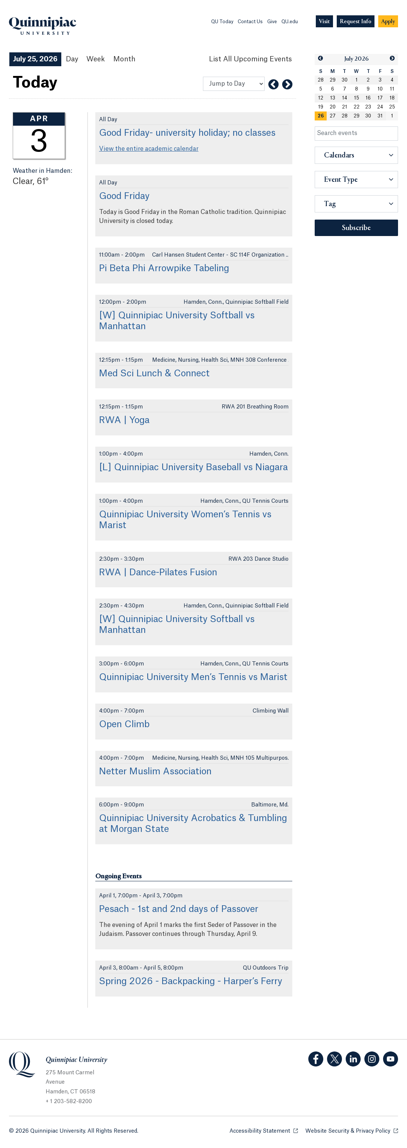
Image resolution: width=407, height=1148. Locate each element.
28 (321, 80)
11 (392, 89)
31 (380, 116)
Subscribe (356, 228)
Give (272, 21)
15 (356, 98)
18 (392, 98)
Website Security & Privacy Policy (351, 1130)
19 (320, 107)
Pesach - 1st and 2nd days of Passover (178, 909)
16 (368, 98)
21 (344, 107)
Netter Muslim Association (155, 771)
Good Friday (124, 196)
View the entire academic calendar (148, 149)
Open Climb (124, 724)
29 (333, 80)
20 (333, 107)
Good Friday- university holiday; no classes (187, 133)
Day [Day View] (72, 59)
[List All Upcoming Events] (250, 59)
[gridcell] (321, 115)
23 (368, 107)
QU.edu (289, 21)
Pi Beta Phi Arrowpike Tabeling (164, 268)
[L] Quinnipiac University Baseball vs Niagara (193, 467)
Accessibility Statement (263, 1130)
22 (357, 107)
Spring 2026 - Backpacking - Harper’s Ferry (190, 981)
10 (380, 89)
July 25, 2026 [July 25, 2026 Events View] (35, 59)
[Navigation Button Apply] (388, 21)
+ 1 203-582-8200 (69, 1101)
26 (321, 116)
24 (380, 107)
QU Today (222, 21)
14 (344, 98)
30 (345, 80)
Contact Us (250, 21)
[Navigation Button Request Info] (355, 21)
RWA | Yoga (124, 420)
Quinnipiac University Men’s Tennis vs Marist (193, 677)
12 (320, 98)
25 (392, 107)
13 (332, 98)
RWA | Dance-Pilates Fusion (158, 572)
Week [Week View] (95, 59)
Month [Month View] (124, 59)
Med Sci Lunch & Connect (154, 373)
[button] (320, 58)
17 (380, 98)
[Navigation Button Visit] (324, 21)
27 (333, 116)
